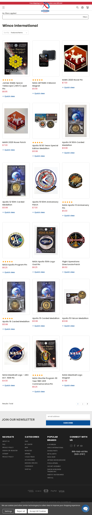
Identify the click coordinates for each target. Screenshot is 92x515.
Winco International (55, 448)
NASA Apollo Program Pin (14, 264)
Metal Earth (51, 454)
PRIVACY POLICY (8, 457)
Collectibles (30, 457)
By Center (28, 444)
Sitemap (5, 454)
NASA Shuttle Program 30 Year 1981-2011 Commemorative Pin (44, 381)
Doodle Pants (52, 451)
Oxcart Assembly (54, 466)
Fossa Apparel (52, 463)
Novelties (28, 451)
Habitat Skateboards (55, 475)
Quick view (9, 96)
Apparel (27, 454)
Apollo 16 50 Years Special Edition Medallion (45, 147)
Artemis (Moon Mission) (56, 460)
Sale (26, 441)
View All (50, 478)
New (26, 447)
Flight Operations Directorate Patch (71, 263)
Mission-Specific (31, 463)
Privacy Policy (8, 447)
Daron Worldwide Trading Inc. (54, 470)
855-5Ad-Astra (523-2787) (80, 453)
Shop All (28, 469)
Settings (8, 511)
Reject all (21, 511)
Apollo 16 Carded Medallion (16, 321)
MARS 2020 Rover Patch (14, 142)
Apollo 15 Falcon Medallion (75, 318)
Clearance (29, 466)
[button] (45, 17)
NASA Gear (51, 457)
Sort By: (6, 32)
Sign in (5, 451)
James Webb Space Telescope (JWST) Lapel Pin (14, 86)
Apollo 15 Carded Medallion (46, 318)
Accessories (30, 460)
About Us (5, 441)
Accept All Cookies (38, 511)
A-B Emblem (51, 444)
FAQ (3, 444)
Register (14, 451)
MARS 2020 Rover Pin (72, 79)
